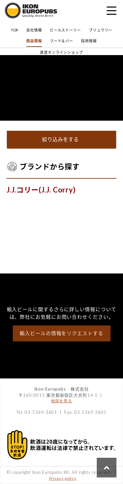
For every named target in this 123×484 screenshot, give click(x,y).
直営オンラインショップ (61, 52)
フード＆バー (61, 41)
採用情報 (89, 41)
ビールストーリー (65, 30)
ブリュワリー (100, 30)
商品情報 (34, 41)
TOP (15, 30)
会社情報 (34, 30)
